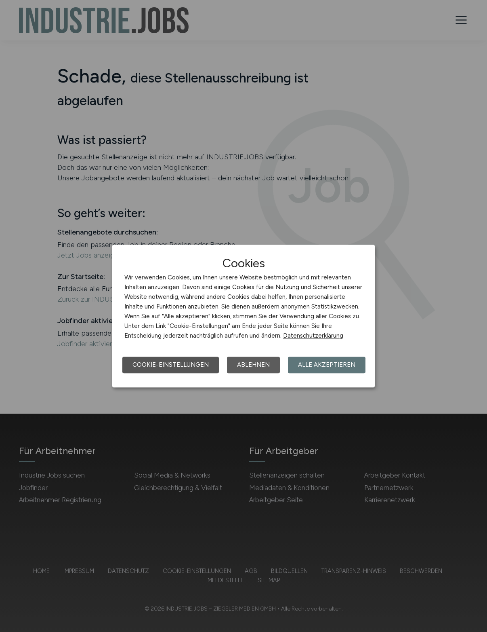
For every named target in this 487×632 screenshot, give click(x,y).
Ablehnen (253, 364)
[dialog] (243, 316)
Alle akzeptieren (326, 364)
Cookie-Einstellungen (170, 364)
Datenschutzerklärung (313, 335)
